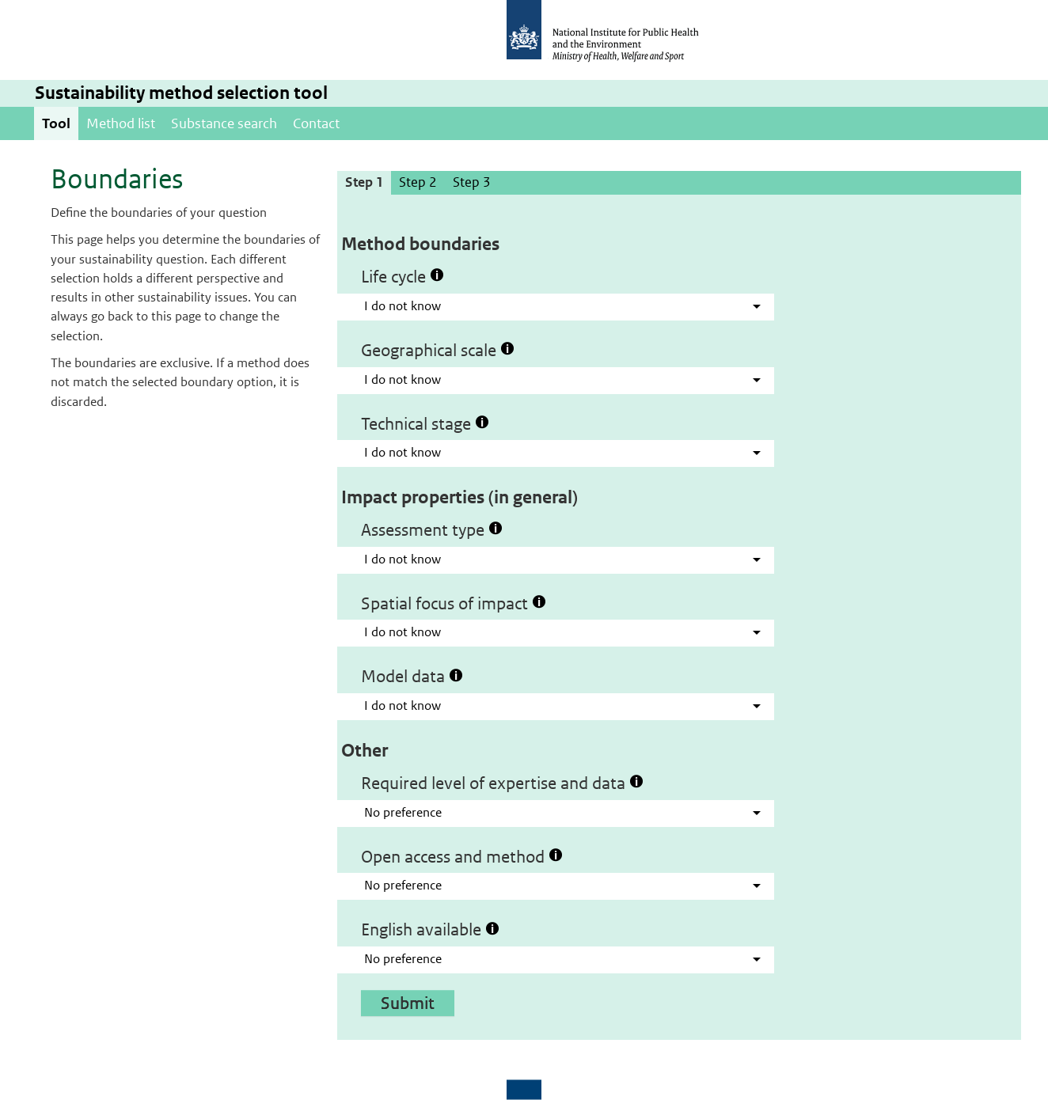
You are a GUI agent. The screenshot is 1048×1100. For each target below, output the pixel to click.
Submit (408, 1002)
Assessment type (432, 529)
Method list (120, 123)
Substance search (224, 123)
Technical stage (425, 423)
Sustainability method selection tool (181, 93)
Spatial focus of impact (453, 603)
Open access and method (462, 856)
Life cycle (402, 276)
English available (430, 929)
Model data (412, 676)
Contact (316, 123)
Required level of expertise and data (502, 782)
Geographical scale (438, 349)
